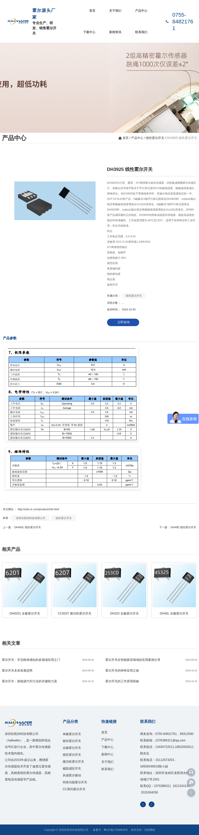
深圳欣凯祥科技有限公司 (30, 518)
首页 (92, 10)
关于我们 (115, 10)
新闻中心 (107, 754)
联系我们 (141, 32)
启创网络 (149, 829)
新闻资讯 (115, 32)
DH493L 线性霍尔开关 (27, 527)
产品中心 (141, 10)
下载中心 (89, 32)
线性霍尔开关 (155, 138)
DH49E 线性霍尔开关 (183, 527)
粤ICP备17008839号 (116, 829)
